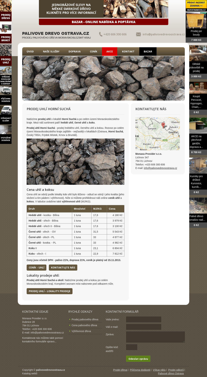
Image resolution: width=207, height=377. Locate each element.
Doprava (75, 51)
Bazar (148, 51)
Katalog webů (29, 373)
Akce (109, 51)
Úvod (30, 51)
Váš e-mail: (112, 326)
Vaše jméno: (112, 319)
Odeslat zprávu (138, 358)
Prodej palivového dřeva (85, 319)
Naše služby (51, 51)
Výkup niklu (159, 369)
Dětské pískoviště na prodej (196, 67)
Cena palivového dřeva (84, 325)
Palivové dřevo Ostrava (171, 373)
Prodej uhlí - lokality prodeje (49, 291)
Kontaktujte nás (63, 267)
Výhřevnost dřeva (81, 331)
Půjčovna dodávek (140, 369)
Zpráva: (110, 334)
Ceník (93, 51)
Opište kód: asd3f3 (112, 349)
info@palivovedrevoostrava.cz (164, 34)
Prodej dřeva (120, 369)
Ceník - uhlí (36, 267)
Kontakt (128, 51)
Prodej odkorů (176, 369)
